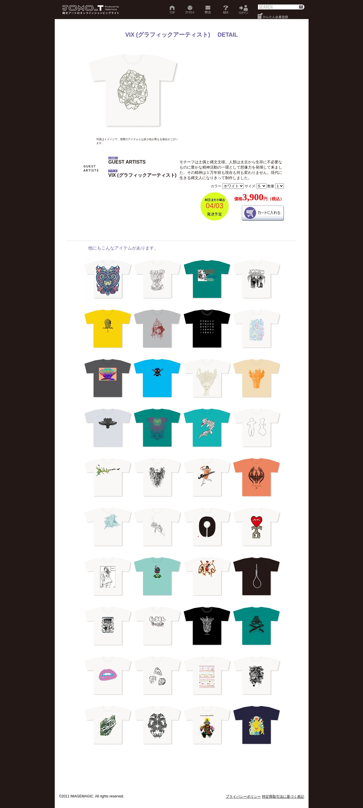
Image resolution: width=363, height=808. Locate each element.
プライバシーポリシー (243, 797)
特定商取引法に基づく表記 (283, 797)
